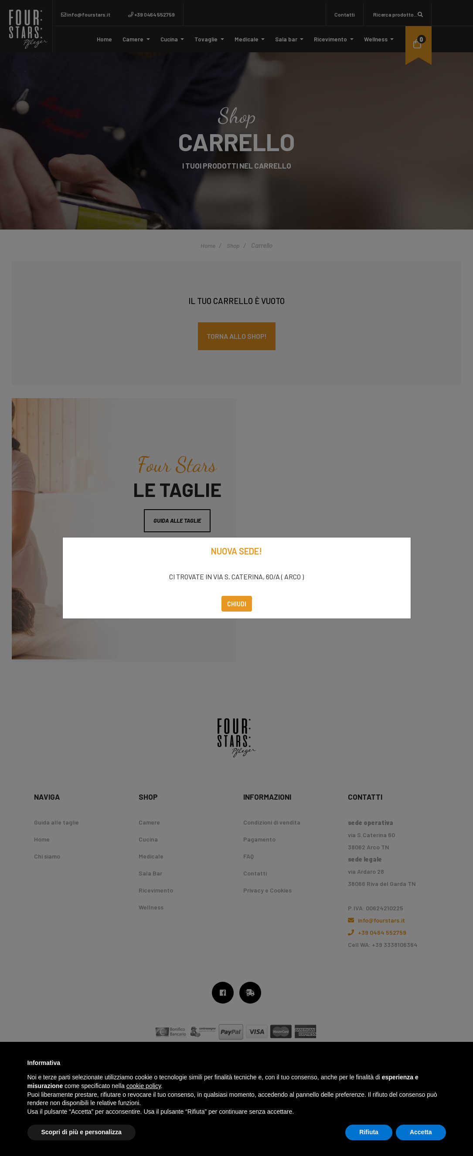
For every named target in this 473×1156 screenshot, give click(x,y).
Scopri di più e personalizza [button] (81, 1132)
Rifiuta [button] (368, 1132)
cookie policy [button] (143, 1085)
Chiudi (236, 604)
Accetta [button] (421, 1132)
